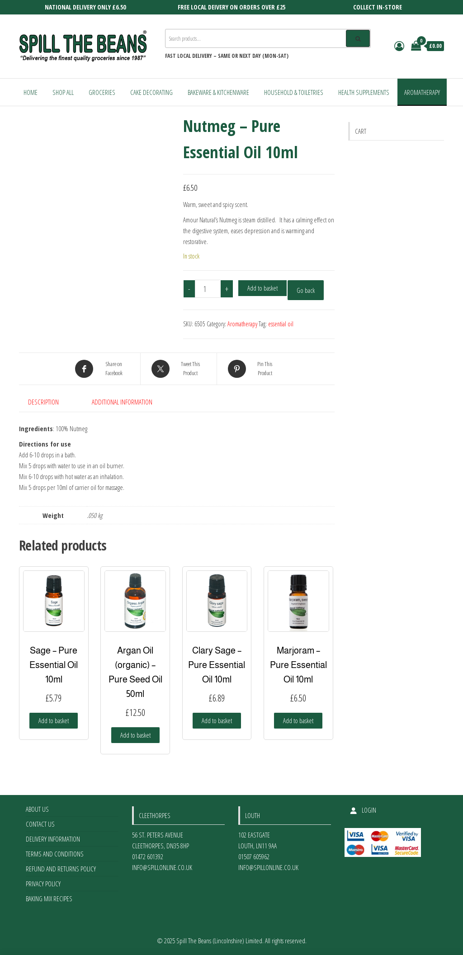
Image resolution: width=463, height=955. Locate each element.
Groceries (102, 92)
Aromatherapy (422, 92)
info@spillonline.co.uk (162, 867)
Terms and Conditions (55, 853)
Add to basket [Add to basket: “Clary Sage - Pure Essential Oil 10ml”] (217, 720)
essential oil (280, 324)
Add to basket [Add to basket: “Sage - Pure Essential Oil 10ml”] (53, 720)
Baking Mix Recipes (49, 898)
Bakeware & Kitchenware (218, 92)
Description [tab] (43, 401)
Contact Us (40, 823)
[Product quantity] (208, 289)
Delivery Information (53, 838)
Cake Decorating (151, 92)
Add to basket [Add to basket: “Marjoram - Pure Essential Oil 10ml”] (298, 720)
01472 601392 (147, 856)
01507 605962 (253, 856)
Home (31, 92)
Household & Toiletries (293, 92)
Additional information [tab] (122, 401)
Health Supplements (363, 92)
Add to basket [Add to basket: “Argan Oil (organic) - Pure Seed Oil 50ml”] (135, 734)
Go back (306, 290)
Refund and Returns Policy (61, 868)
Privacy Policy (43, 883)
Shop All (63, 92)
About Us (37, 809)
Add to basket (262, 287)
